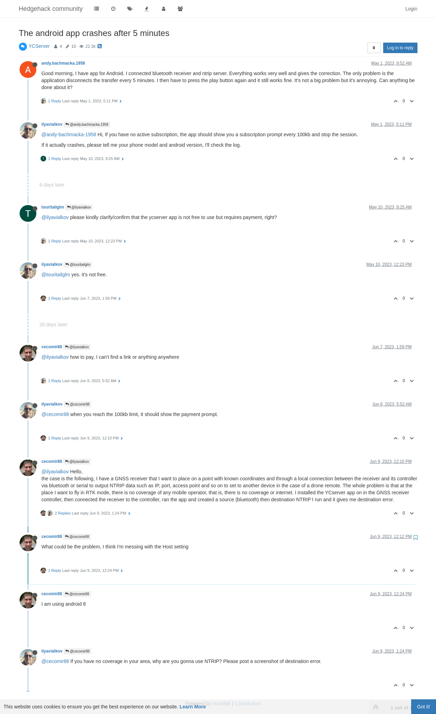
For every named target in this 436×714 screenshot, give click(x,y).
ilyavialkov (52, 124)
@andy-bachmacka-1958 (69, 134)
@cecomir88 (77, 404)
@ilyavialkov (79, 207)
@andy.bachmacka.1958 (86, 124)
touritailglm (53, 207)
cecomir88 (52, 346)
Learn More (193, 706)
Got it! (423, 706)
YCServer (39, 46)
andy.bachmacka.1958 (63, 63)
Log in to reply (400, 47)
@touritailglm (77, 265)
